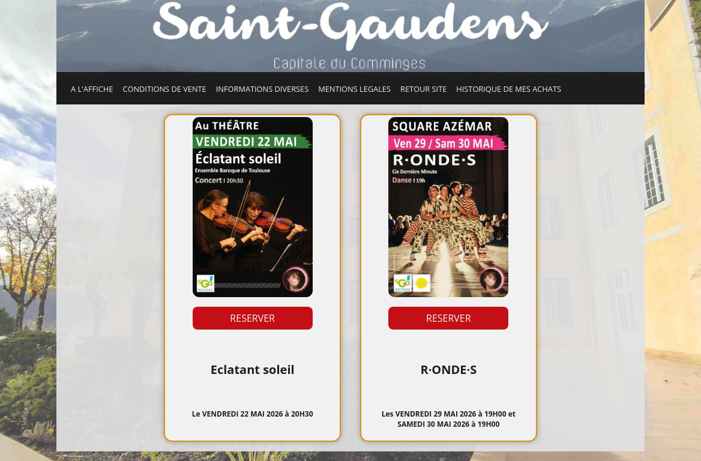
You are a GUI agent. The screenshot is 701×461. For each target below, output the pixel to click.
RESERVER (252, 318)
